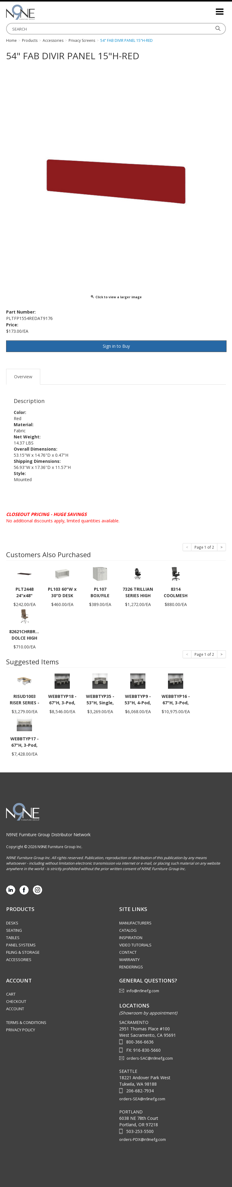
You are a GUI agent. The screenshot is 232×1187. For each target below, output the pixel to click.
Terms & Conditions (26, 1022)
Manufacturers (135, 923)
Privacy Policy (20, 1030)
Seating (14, 930)
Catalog (128, 930)
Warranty (129, 959)
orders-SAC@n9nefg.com (150, 1058)
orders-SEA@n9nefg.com (142, 1099)
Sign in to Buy (116, 346)
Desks (12, 923)
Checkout (16, 1001)
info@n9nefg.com (143, 990)
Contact (128, 952)
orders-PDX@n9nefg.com (142, 1139)
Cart (11, 994)
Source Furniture (36, 12)
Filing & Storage (23, 952)
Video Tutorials (135, 945)
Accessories (18, 959)
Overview (23, 376)
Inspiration (130, 937)
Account (15, 1008)
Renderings (131, 967)
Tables (13, 937)
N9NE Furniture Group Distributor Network (48, 834)
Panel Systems (21, 945)
